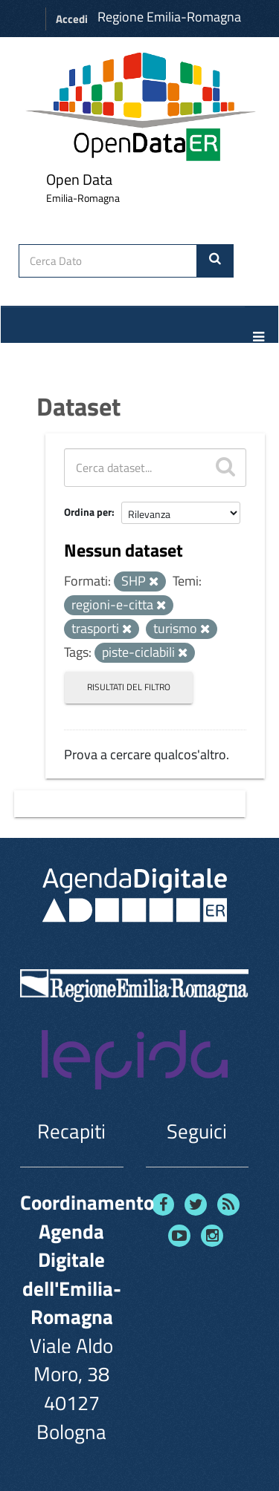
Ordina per (88, 512)
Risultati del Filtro (128, 687)
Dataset (78, 406)
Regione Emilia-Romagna (169, 17)
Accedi (72, 18)
